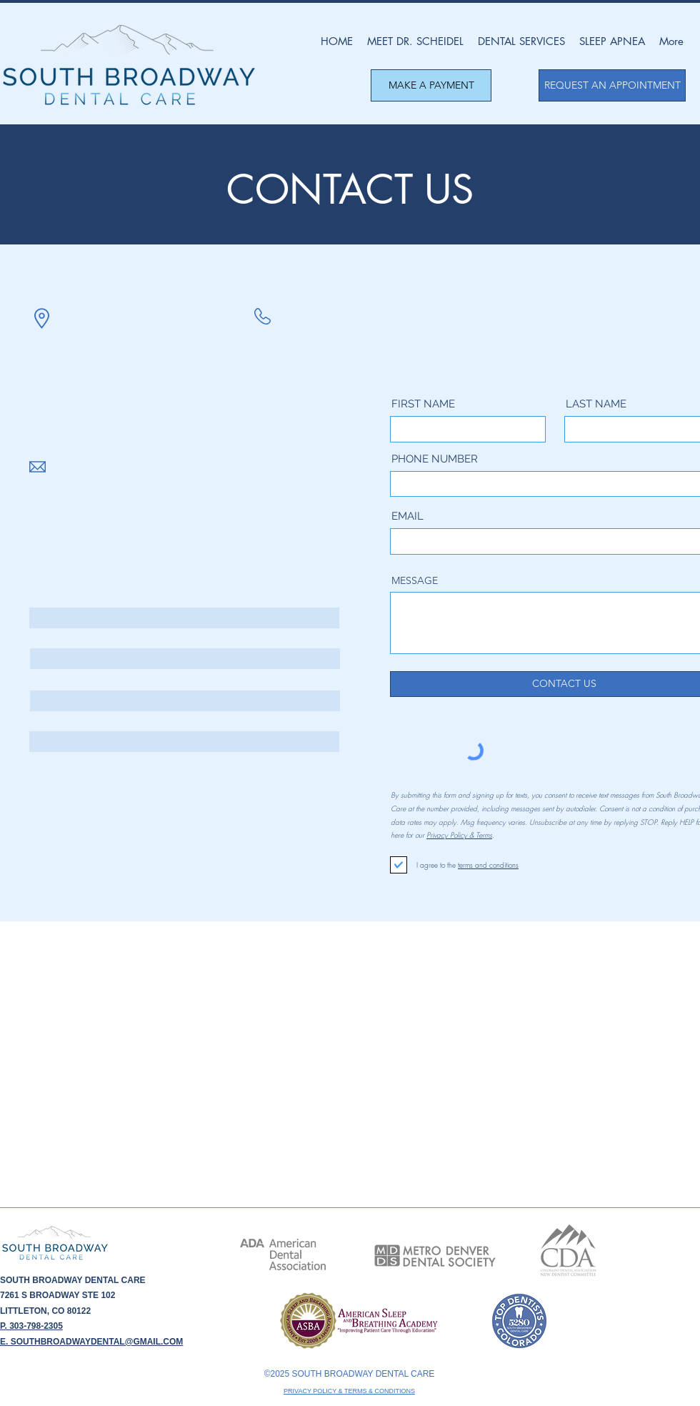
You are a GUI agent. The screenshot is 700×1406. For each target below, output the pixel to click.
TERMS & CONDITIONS (379, 1391)
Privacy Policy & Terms (459, 835)
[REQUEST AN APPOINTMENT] (612, 85)
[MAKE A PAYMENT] (431, 85)
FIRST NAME (423, 404)
